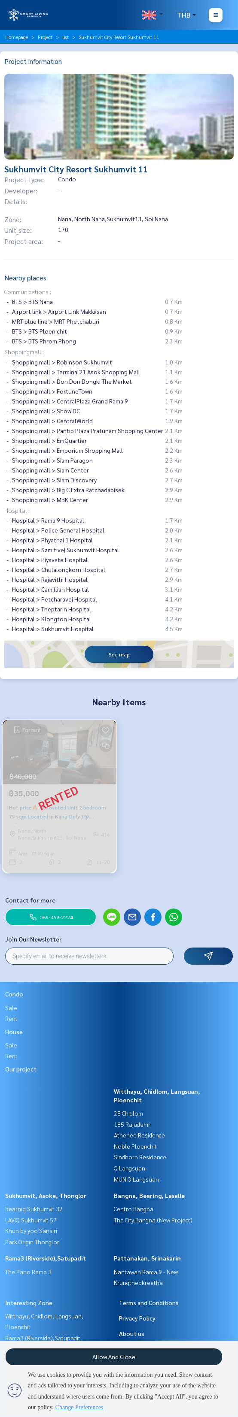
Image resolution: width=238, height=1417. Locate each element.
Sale (11, 1007)
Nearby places (25, 277)
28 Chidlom (128, 1113)
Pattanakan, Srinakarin (147, 1258)
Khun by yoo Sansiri (31, 1230)
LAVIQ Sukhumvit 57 (31, 1220)
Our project (21, 1069)
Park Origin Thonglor (32, 1242)
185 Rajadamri (133, 1124)
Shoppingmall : (24, 351)
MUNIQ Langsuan (136, 1179)
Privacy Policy (137, 1318)
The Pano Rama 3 (28, 1272)
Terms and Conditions (149, 1302)
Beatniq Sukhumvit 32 (34, 1208)
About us (131, 1333)
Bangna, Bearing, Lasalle (149, 1195)
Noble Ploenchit (135, 1146)
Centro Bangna (133, 1208)
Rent (11, 1018)
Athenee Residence (139, 1135)
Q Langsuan (129, 1168)
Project (45, 36)
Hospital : (17, 510)
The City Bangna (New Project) (153, 1220)
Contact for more (30, 900)
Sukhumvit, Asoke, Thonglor (45, 1195)
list (65, 36)
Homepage (16, 36)
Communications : (27, 291)
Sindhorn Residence (140, 1157)
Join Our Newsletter (33, 939)
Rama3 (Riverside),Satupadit (45, 1258)
